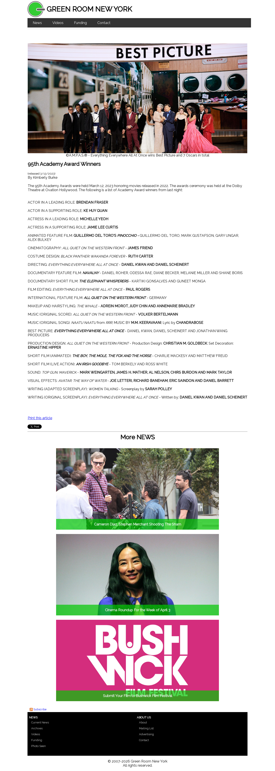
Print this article (40, 418)
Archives (37, 728)
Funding (80, 23)
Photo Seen (38, 746)
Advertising (146, 734)
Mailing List (146, 728)
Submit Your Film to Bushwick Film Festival (137, 696)
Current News (40, 722)
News (37, 23)
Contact (103, 23)
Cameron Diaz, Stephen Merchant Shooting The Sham (137, 524)
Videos (58, 23)
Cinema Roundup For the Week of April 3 (137, 610)
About (143, 722)
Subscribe (39, 709)
